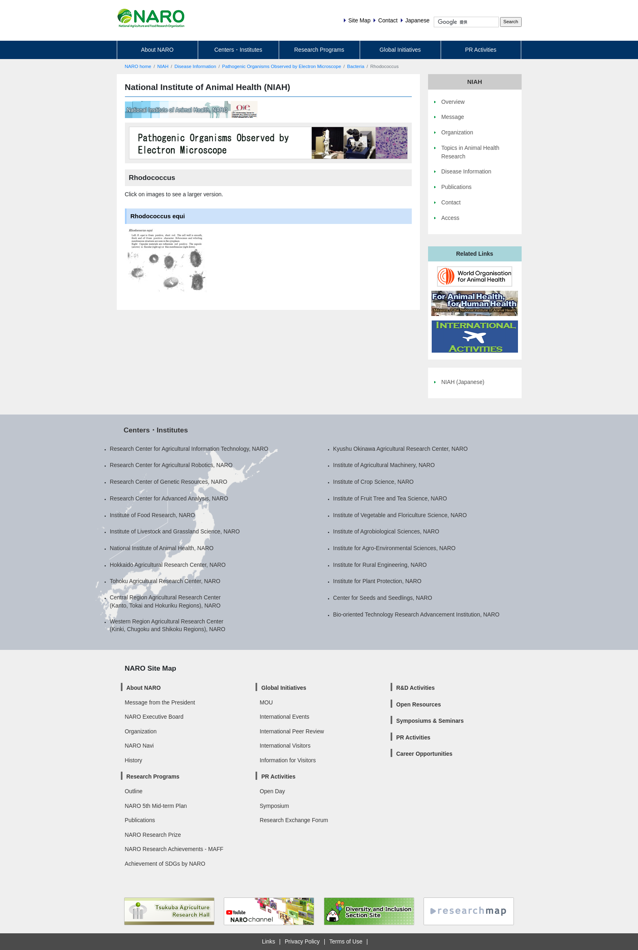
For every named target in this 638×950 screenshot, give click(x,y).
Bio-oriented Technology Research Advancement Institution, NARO (416, 614)
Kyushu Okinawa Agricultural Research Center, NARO (400, 448)
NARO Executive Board (154, 716)
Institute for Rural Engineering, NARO (380, 565)
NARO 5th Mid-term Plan (156, 806)
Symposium (274, 806)
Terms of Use (345, 941)
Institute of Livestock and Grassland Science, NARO (175, 531)
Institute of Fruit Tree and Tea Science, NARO (390, 498)
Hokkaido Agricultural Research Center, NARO (168, 565)
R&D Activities (415, 688)
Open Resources (418, 704)
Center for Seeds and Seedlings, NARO (382, 598)
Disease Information (195, 66)
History (133, 760)
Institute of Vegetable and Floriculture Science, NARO (400, 515)
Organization (141, 731)
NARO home (138, 66)
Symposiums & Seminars (430, 720)
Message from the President (160, 702)
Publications (140, 820)
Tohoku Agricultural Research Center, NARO (165, 581)
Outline (134, 791)
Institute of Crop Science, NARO (373, 481)
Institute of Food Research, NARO (152, 515)
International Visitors (285, 745)
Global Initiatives (400, 49)
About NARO (157, 49)
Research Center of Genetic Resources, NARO (168, 481)
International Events (284, 716)
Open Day (272, 791)
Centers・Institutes (238, 49)
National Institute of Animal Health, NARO (162, 548)
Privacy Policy (302, 941)
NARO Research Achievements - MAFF (174, 849)
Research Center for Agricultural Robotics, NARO (171, 465)
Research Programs (319, 49)
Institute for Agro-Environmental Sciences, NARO (394, 548)
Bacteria (355, 66)
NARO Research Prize (153, 835)
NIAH (162, 66)
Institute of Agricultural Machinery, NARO (384, 465)
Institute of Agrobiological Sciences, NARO (386, 531)
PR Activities (480, 49)
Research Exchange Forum (294, 820)
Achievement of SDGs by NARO (165, 863)
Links (268, 941)
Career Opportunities (424, 753)
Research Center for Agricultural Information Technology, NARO (189, 448)
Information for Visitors (288, 760)
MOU (266, 702)
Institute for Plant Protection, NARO (377, 581)
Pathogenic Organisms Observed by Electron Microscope (281, 66)
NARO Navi (139, 745)
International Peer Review (292, 731)
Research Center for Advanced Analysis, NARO (169, 498)
